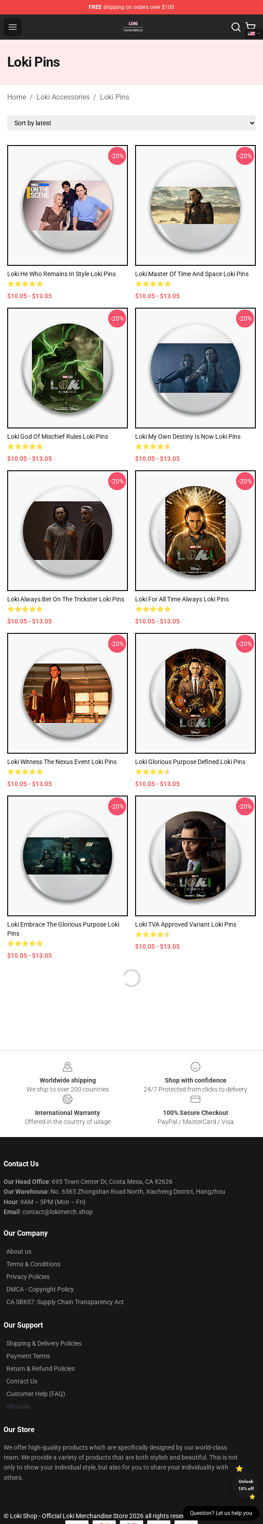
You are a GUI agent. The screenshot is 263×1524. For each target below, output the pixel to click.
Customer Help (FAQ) (35, 1393)
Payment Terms (28, 1356)
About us (19, 1251)
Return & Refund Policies (40, 1368)
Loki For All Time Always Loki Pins (182, 599)
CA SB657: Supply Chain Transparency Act (65, 1302)
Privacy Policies (28, 1276)
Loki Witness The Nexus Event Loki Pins (62, 761)
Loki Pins (114, 97)
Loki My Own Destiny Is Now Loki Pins (187, 436)
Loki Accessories (63, 97)
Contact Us (21, 1381)
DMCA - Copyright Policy (40, 1289)
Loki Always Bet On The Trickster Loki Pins (65, 599)
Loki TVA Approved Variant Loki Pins (185, 924)
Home (16, 97)
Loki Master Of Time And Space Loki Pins (192, 274)
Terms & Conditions (33, 1264)
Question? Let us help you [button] (221, 1513)
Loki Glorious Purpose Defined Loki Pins (190, 761)
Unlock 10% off (246, 1485)
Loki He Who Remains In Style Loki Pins (61, 274)
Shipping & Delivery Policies (44, 1343)
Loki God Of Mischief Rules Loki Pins (57, 436)
